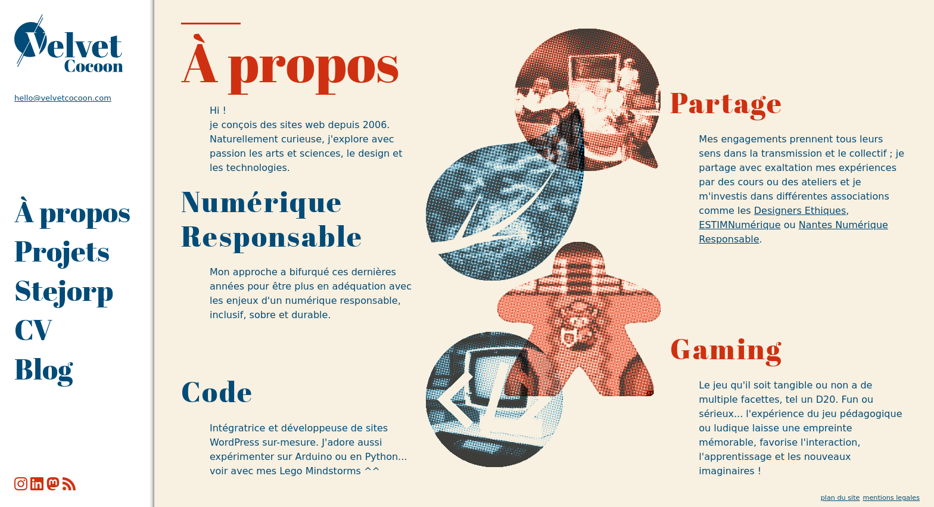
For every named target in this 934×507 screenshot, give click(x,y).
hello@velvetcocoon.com (62, 98)
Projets (62, 250)
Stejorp (63, 290)
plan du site (840, 498)
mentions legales (891, 498)
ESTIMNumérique (739, 225)
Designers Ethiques (800, 210)
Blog (43, 368)
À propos (72, 211)
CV (33, 329)
